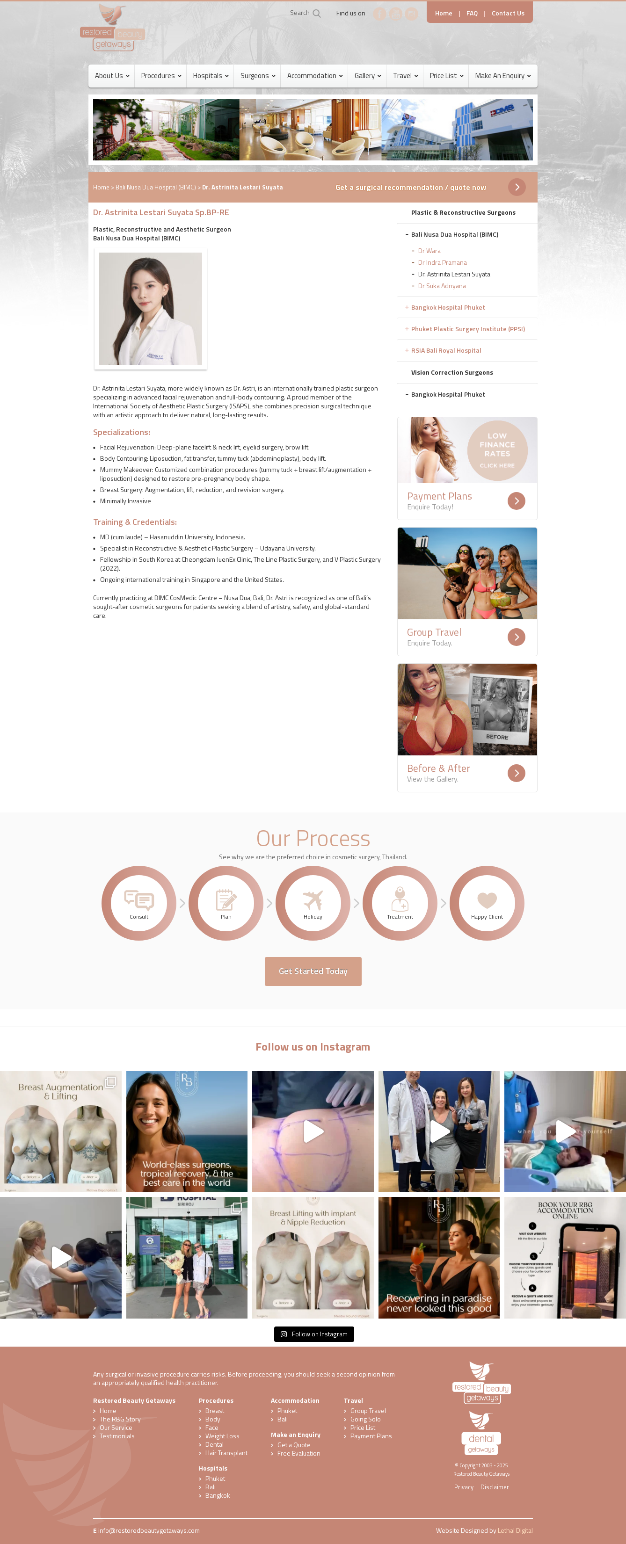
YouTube (396, 14)
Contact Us (508, 13)
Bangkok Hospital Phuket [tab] (448, 307)
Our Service (116, 1427)
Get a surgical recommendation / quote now (410, 187)
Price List (362, 1427)
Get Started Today (313, 970)
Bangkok (217, 1495)
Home (443, 13)
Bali (210, 1487)
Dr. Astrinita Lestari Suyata (454, 274)
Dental (214, 1444)
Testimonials (117, 1436)
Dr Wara (429, 250)
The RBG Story (120, 1419)
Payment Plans (371, 1436)
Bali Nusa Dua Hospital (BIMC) (156, 187)
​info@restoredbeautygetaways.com (149, 1530)
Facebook (380, 14)
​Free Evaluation (298, 1453)
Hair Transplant (226, 1452)
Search (300, 12)
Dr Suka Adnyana (442, 285)
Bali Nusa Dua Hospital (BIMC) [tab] (454, 234)
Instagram (412, 14)
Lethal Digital (515, 1530)
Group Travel (368, 1410)
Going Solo (365, 1419)
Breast (214, 1410)
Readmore (516, 501)
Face (211, 1427)
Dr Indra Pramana (442, 262)
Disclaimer (494, 1487)
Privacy (463, 1487)
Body (212, 1419)
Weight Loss (222, 1436)
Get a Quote (294, 1445)
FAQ (472, 13)
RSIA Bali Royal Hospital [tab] (446, 350)
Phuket (215, 1478)
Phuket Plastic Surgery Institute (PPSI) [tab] (468, 328)
